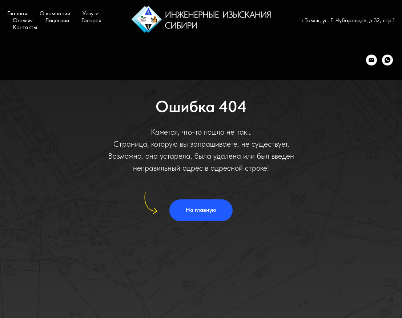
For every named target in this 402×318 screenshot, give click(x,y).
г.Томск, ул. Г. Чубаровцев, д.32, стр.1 (348, 20)
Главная (17, 13)
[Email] (371, 60)
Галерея (91, 20)
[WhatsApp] (387, 60)
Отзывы (23, 20)
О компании (55, 13)
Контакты (25, 27)
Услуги (91, 13)
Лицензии (57, 20)
